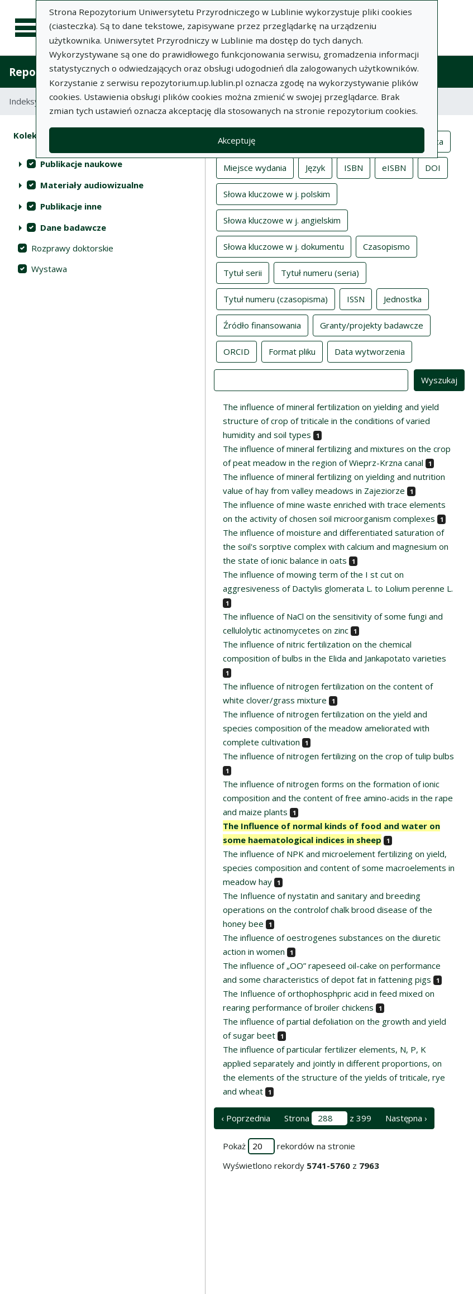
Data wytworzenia (370, 351)
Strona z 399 (327, 1118)
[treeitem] (102, 163)
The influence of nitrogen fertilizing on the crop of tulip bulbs (338, 756)
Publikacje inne (71, 206)
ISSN (356, 298)
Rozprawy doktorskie (72, 248)
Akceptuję (236, 140)
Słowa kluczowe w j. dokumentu (283, 246)
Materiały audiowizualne (92, 185)
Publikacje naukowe (81, 163)
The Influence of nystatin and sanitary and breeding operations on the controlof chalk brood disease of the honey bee (327, 909)
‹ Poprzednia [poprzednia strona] (245, 1118)
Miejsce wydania (254, 167)
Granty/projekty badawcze (371, 324)
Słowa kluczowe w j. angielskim (282, 219)
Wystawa (49, 268)
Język (315, 167)
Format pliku (292, 351)
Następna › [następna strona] (406, 1118)
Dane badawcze (73, 227)
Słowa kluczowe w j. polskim (276, 193)
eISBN (394, 167)
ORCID (236, 351)
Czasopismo (386, 246)
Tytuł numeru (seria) (320, 272)
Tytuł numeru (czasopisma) (275, 298)
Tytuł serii (242, 272)
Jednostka (403, 298)
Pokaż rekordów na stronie (289, 1146)
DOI (433, 167)
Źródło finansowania (262, 324)
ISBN (353, 167)
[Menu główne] (29, 27)
